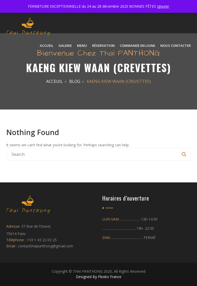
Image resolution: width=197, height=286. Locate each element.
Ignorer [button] (163, 6)
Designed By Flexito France (98, 276)
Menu (82, 45)
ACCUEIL (46, 45)
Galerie (65, 45)
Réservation (103, 45)
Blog (74, 81)
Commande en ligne (137, 45)
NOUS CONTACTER (175, 45)
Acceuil (54, 81)
